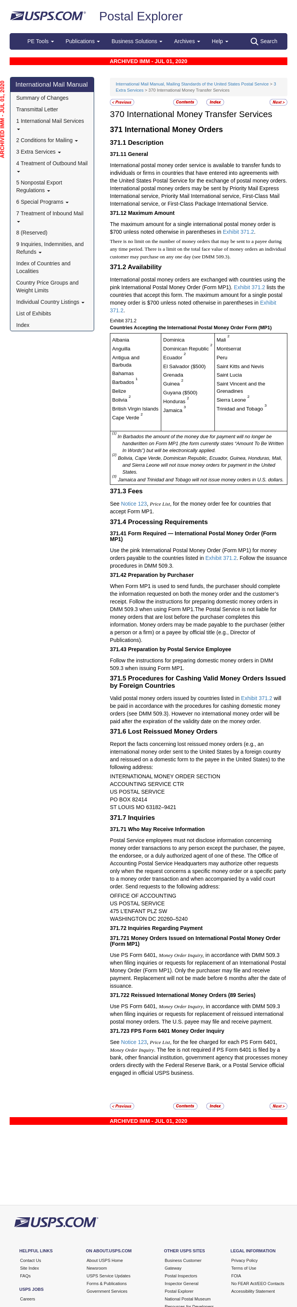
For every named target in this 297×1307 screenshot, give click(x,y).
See (115, 504)
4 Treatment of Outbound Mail (52, 166)
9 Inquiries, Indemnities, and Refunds (50, 248)
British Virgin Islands (135, 409)
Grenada (173, 375)
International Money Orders (174, 129)
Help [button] (220, 41)
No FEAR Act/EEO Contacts (258, 1283)
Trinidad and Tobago (240, 409)
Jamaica (173, 410)
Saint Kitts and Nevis (240, 366)
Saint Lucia (229, 375)
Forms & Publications (107, 1283)
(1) (115, 433)
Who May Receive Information (166, 829)
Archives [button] (187, 41)
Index (22, 325)
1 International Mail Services (50, 124)
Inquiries (141, 817)
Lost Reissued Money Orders (173, 731)
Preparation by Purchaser (161, 575)
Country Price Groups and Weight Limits (47, 286)
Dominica (173, 340)
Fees (135, 491)
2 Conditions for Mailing (47, 140)
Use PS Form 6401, (134, 955)
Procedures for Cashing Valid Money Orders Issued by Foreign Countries (198, 682)
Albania (120, 340)
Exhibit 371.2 (238, 232)
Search (264, 41)
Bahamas (123, 373)
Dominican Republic (186, 349)
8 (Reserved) (31, 233)
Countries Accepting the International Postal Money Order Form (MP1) (191, 327)
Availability (145, 267)
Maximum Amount (151, 213)
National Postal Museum (188, 1299)
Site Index (29, 1268)
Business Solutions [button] (136, 41)
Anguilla (121, 349)
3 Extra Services (38, 152)
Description (146, 142)
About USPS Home (105, 1260)
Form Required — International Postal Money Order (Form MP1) (193, 536)
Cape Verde (126, 418)
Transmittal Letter (37, 109)
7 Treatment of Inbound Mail (49, 216)
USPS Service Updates (109, 1275)
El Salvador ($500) (184, 366)
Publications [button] (83, 41)
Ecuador (173, 357)
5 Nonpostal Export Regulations (39, 186)
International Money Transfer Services (199, 114)
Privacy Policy (244, 1260)
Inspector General (181, 1283)
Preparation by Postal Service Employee (179, 649)
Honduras (175, 401)
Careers (27, 1299)
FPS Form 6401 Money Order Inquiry (177, 1031)
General (138, 154)
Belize (119, 391)
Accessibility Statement (253, 1291)
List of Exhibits (33, 313)
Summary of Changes (42, 98)
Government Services (107, 1291)
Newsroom (97, 1268)
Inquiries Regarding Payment (165, 928)
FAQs (25, 1275)
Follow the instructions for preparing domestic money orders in (185, 660)
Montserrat (228, 349)
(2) (114, 454)
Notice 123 (134, 504)
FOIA (236, 1275)
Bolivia (120, 400)
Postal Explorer (141, 16)
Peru (221, 357)
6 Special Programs (42, 202)
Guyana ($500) (180, 392)
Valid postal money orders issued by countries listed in (175, 698)
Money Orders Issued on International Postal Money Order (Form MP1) (195, 941)
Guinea (172, 384)
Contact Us (30, 1260)
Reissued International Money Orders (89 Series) (193, 995)
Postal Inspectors (181, 1275)
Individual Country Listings (50, 302)
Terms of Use (243, 1268)
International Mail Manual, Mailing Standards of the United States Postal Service (192, 84)
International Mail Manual (51, 84)
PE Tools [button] (40, 41)
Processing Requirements (168, 522)
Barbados (124, 382)
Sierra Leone (231, 400)
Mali (221, 340)
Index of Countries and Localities (43, 267)
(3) (114, 476)
